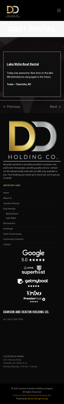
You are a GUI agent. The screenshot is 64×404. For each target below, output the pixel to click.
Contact (7, 244)
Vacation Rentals (11, 203)
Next (55, 107)
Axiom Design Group (37, 398)
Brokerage (8, 228)
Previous (11, 107)
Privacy (16, 395)
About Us (7, 198)
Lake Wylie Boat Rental (23, 64)
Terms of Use (27, 395)
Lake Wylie (11, 218)
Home (6, 193)
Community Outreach (13, 239)
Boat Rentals (9, 209)
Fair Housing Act (43, 395)
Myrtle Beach (12, 214)
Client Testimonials (12, 234)
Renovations (9, 223)
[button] (59, 10)
